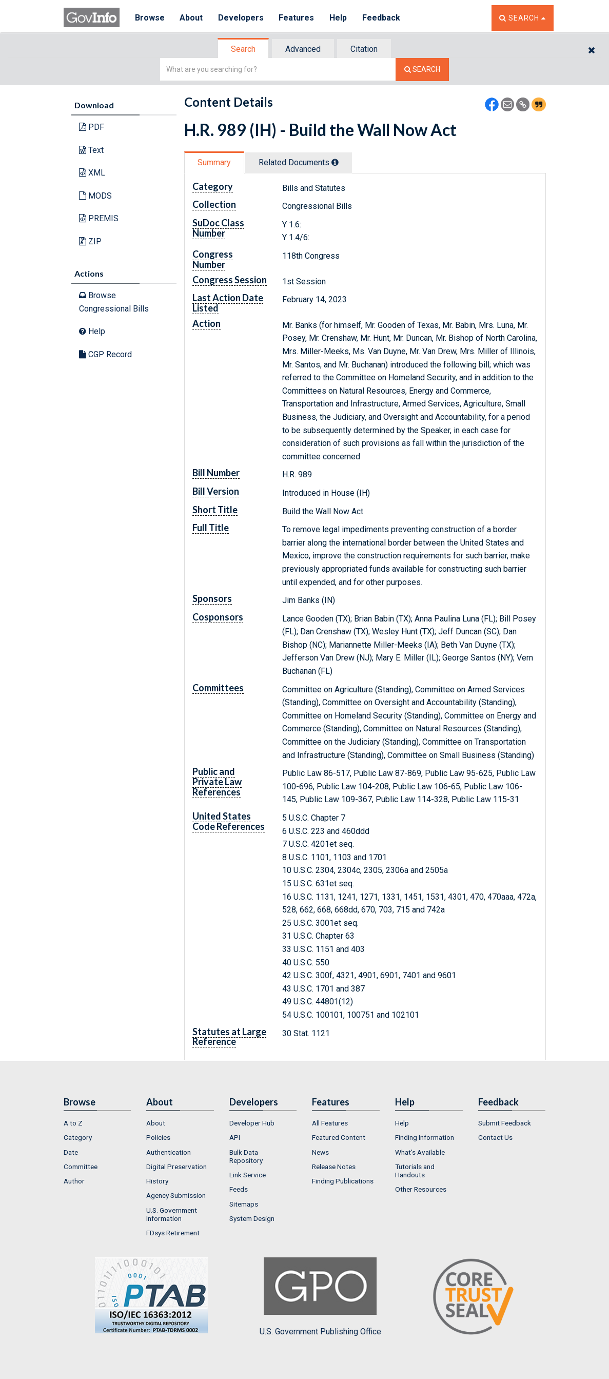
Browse (150, 18)
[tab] (244, 49)
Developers (241, 18)
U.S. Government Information (171, 1214)
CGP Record (105, 354)
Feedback (382, 18)
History (157, 1181)
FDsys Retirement (173, 1233)
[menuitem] (97, 1123)
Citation (364, 49)
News (320, 1152)
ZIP (90, 241)
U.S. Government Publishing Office (320, 1296)
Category (78, 1137)
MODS (95, 196)
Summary (214, 162)
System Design (251, 1218)
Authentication (168, 1152)
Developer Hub (251, 1123)
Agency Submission (176, 1195)
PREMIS (99, 218)
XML (92, 173)
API (234, 1137)
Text (91, 150)
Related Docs (299, 162)
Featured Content (338, 1137)
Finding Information (424, 1137)
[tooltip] (335, 162)
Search (243, 49)
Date (71, 1152)
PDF (91, 127)
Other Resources (420, 1189)
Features (297, 18)
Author (74, 1181)
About (191, 18)
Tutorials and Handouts (415, 1170)
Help (339, 18)
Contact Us (495, 1137)
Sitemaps (243, 1204)
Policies (158, 1137)
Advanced (303, 49)
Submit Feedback (504, 1123)
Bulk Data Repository (246, 1156)
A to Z (73, 1123)
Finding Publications (343, 1181)
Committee (80, 1166)
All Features (330, 1123)
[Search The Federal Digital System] (422, 69)
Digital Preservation (176, 1166)
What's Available (420, 1152)
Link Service (247, 1175)
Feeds (238, 1189)
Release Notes (334, 1166)
